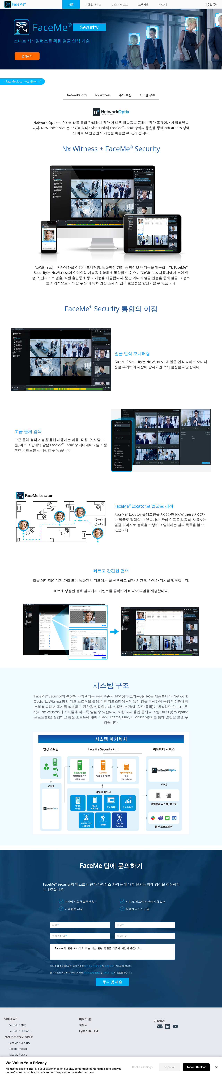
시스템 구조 (147, 95)
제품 (71, 4)
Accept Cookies (196, 1067)
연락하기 (27, 56)
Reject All (169, 1067)
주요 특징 (125, 95)
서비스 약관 (108, 972)
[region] (111, 1067)
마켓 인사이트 (93, 4)
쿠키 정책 (109, 966)
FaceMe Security (19, 1042)
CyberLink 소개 (89, 1031)
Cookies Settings (142, 1067)
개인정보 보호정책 (92, 966)
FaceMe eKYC (18, 1054)
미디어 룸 (85, 1019)
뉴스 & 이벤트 (120, 4)
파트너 (163, 4)
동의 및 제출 (112, 982)
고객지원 (143, 4)
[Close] (216, 1067)
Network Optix (77, 95)
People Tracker (18, 1048)
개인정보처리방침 (91, 972)
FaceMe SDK (17, 1025)
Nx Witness (102, 95)
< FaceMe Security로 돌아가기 (22, 81)
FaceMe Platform (20, 1031)
